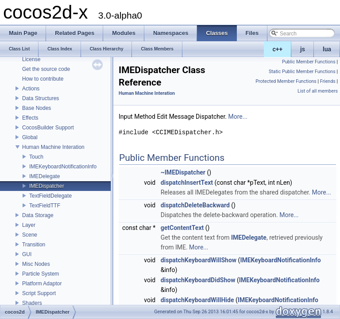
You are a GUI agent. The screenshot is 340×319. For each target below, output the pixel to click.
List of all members (318, 91)
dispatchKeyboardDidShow (198, 280)
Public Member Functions (309, 62)
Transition (33, 244)
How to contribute (42, 79)
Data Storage (38, 215)
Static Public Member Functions (302, 71)
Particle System (40, 274)
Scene (29, 235)
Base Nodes (36, 108)
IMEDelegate (44, 176)
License (31, 59)
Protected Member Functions (286, 81)
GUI (26, 254)
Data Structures (40, 98)
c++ (278, 49)
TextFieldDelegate (50, 196)
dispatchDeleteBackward (195, 205)
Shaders (32, 303)
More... (237, 116)
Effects (30, 118)
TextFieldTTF (44, 205)
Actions (30, 89)
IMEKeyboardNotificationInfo (63, 166)
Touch (36, 157)
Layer (28, 225)
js (302, 49)
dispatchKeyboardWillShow (198, 260)
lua (327, 49)
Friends (328, 81)
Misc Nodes (36, 264)
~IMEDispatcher (183, 172)
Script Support (39, 293)
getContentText (182, 227)
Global (30, 137)
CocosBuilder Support (48, 127)
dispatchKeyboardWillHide (197, 299)
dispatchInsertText (187, 182)
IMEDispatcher (46, 186)
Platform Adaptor (42, 283)
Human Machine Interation (53, 147)
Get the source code (46, 69)
